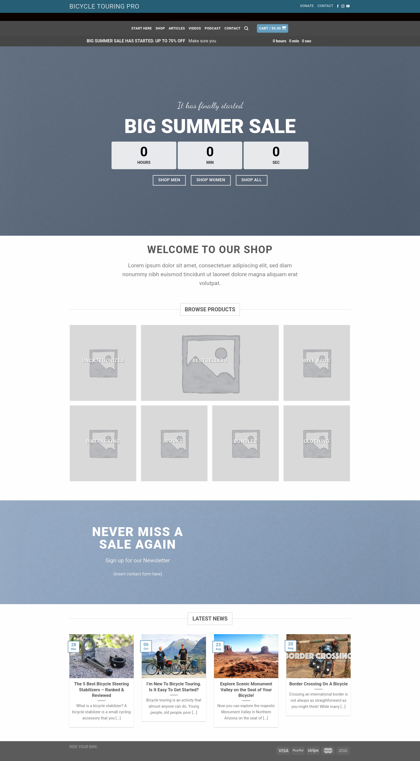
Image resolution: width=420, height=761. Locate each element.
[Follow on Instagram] (342, 6)
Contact (325, 6)
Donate (307, 6)
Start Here (141, 28)
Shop (160, 28)
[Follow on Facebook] (337, 6)
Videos (195, 28)
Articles (177, 28)
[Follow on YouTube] (348, 6)
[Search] (246, 28)
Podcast (213, 28)
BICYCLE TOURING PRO (104, 6)
